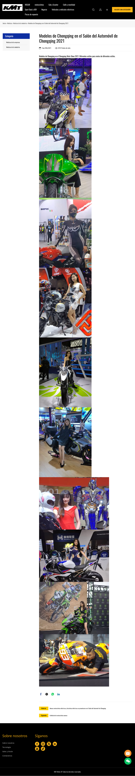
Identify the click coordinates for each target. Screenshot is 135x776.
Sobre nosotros (14, 735)
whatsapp (52, 694)
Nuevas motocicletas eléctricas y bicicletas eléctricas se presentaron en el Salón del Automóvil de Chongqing (78, 708)
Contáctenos (7, 756)
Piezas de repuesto (31, 14)
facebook (41, 694)
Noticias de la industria (20, 23)
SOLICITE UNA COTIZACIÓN (122, 10)
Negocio (44, 9)
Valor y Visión (7, 751)
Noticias (9, 23)
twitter (47, 694)
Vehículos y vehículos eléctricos (63, 9)
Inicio (4, 23)
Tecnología (6, 747)
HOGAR (27, 5)
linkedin (58, 694)
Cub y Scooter (53, 5)
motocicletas (39, 5)
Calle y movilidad (69, 5)
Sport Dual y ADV (31, 9)
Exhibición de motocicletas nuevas (58, 716)
